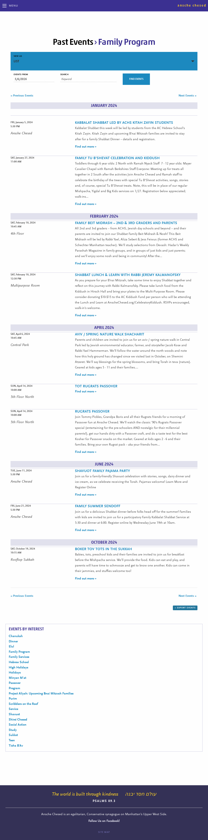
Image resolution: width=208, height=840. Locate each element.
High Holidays (18, 667)
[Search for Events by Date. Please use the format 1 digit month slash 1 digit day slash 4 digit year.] (34, 79)
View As (18, 56)
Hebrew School (19, 662)
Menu (13, 5)
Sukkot (13, 735)
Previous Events (22, 95)
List (16, 61)
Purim (13, 698)
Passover (15, 683)
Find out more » (85, 146)
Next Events (187, 95)
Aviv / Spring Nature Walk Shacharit (109, 334)
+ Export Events (185, 608)
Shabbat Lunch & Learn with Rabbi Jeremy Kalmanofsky (128, 275)
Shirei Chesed (18, 719)
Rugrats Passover (92, 412)
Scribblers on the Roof (23, 704)
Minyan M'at (17, 678)
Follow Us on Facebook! (104, 821)
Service (13, 709)
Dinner (13, 641)
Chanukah (16, 636)
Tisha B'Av (16, 745)
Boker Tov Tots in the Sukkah (103, 549)
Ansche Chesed (192, 5)
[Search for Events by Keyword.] (88, 79)
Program (14, 688)
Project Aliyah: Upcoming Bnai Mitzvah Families (41, 693)
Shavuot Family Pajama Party (102, 471)
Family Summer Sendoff (97, 506)
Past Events (73, 42)
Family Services (19, 657)
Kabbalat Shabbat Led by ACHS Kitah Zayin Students (124, 123)
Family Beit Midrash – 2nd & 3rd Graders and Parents (126, 223)
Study (13, 730)
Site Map (104, 832)
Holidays (15, 672)
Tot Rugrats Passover (96, 386)
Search (64, 74)
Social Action (17, 724)
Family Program (19, 652)
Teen (12, 740)
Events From (21, 74)
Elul (11, 646)
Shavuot (14, 714)
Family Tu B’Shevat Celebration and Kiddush (117, 158)
